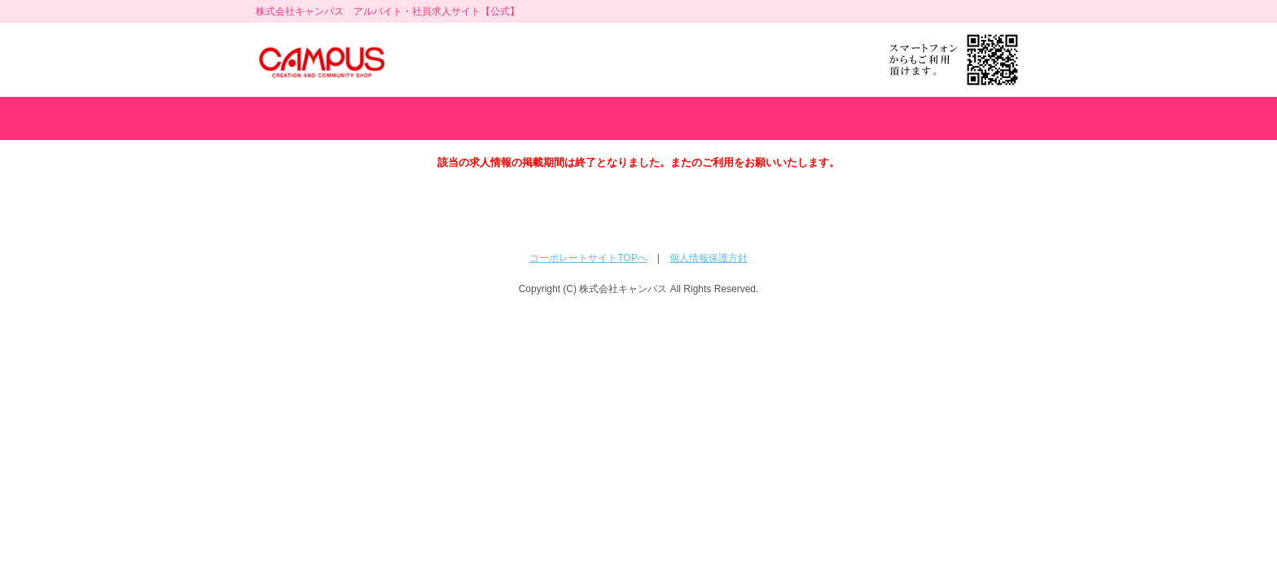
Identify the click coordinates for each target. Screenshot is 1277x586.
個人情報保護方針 (708, 258)
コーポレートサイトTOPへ (588, 258)
